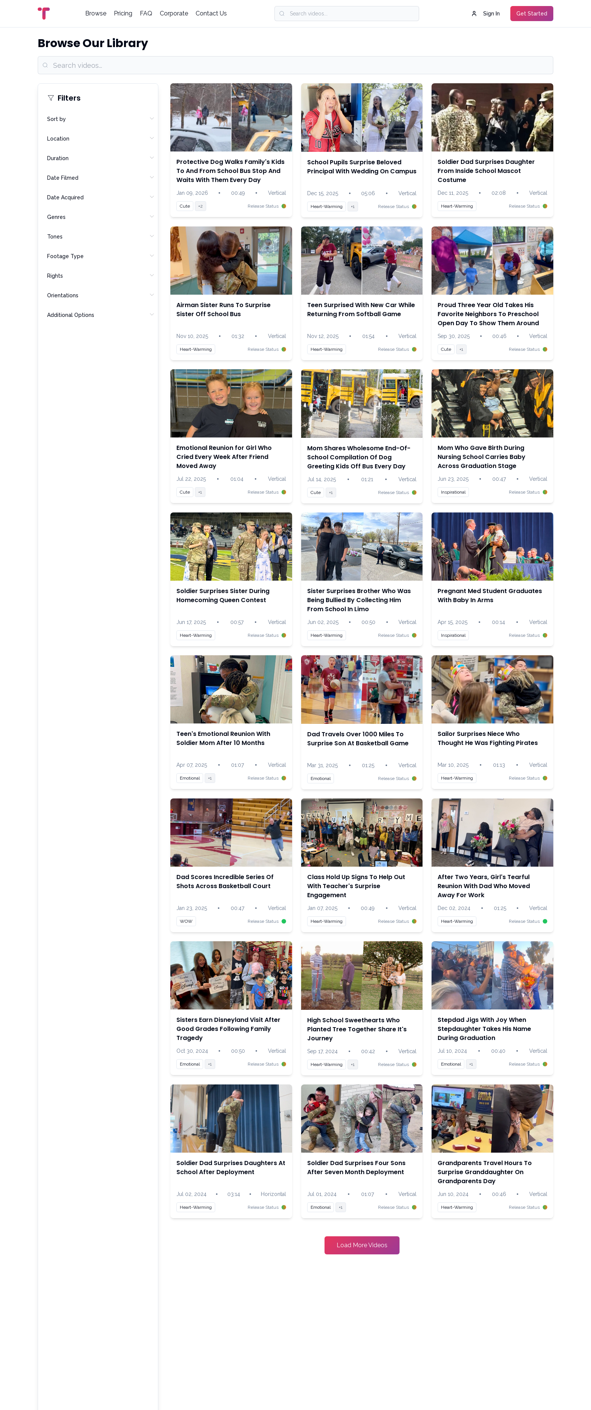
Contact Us (211, 13)
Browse (95, 13)
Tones (101, 236)
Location (101, 138)
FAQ (146, 13)
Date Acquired (101, 197)
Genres (101, 216)
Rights (101, 275)
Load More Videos (362, 1245)
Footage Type (101, 255)
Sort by (101, 118)
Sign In (485, 14)
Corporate (174, 13)
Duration (101, 157)
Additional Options (101, 314)
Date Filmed (101, 177)
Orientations (101, 295)
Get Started (531, 14)
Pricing (123, 13)
